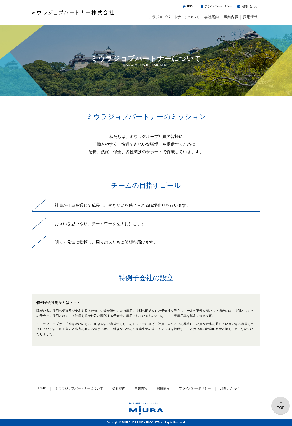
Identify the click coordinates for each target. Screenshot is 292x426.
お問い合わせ (247, 6)
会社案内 (211, 17)
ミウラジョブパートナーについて (172, 17)
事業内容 (231, 17)
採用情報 (250, 17)
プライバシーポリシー (216, 6)
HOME (188, 6)
